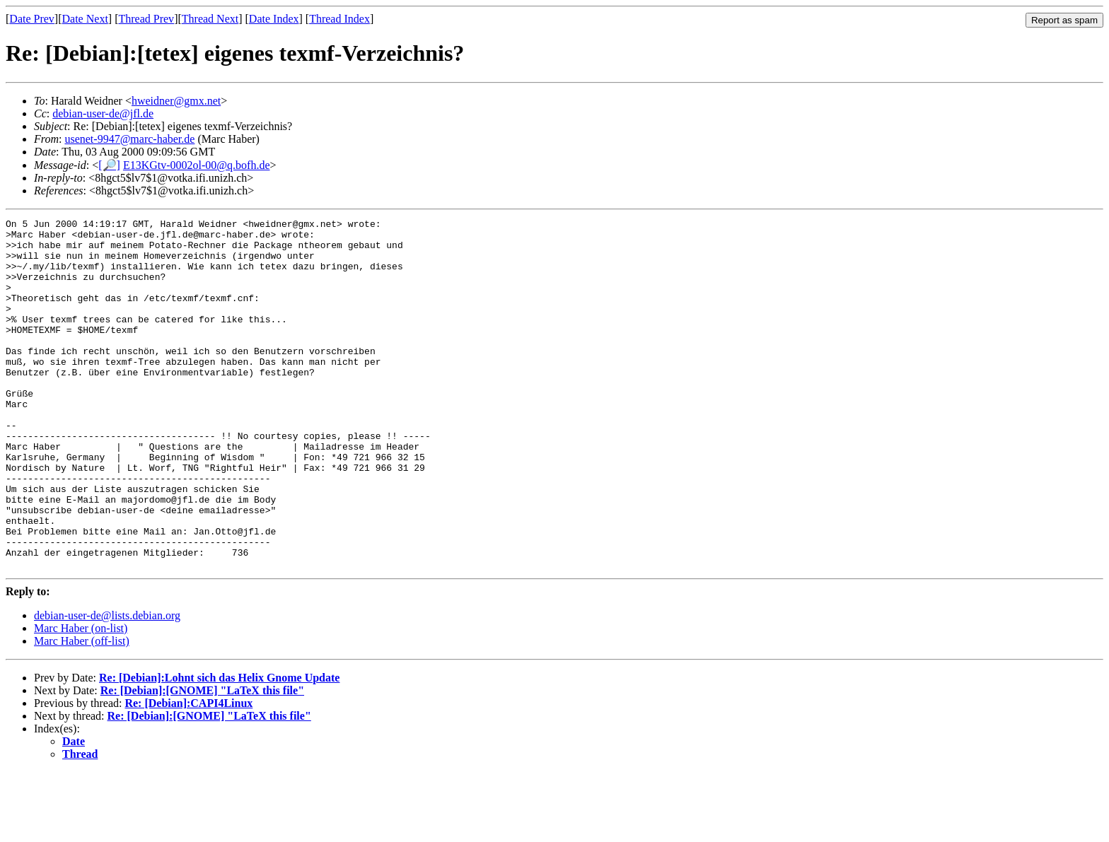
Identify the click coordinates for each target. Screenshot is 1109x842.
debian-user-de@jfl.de (102, 113)
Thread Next (210, 19)
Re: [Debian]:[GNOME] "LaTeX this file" (202, 760)
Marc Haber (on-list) (80, 698)
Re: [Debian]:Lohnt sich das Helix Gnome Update (219, 748)
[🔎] (109, 165)
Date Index (274, 19)
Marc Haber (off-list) (81, 711)
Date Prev (31, 19)
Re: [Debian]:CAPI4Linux (188, 773)
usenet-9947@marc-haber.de (129, 139)
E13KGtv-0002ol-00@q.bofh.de (196, 165)
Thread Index (339, 19)
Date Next (85, 19)
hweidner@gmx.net (176, 101)
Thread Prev (146, 19)
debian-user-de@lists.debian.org (107, 685)
